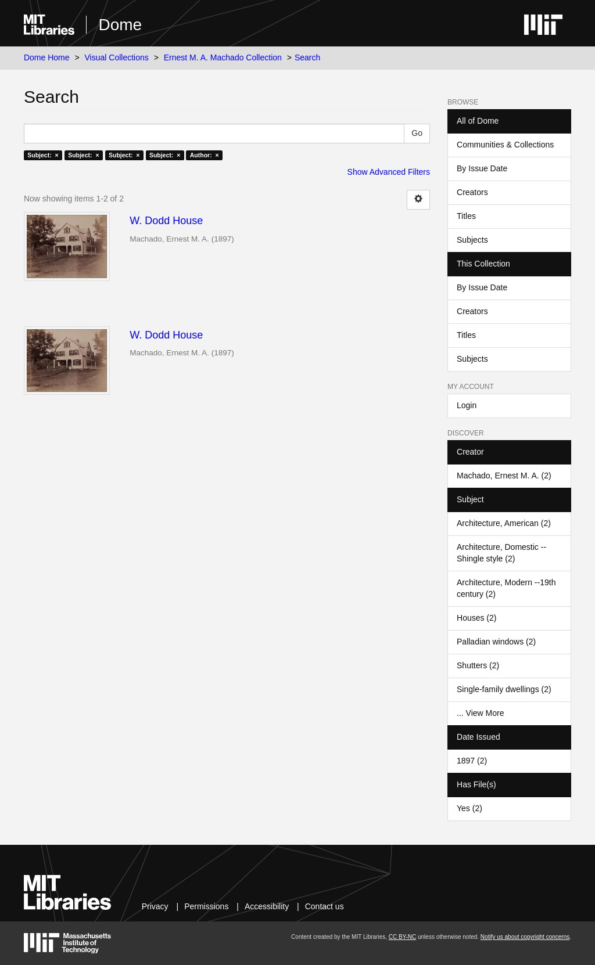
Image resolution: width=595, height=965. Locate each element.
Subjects (472, 239)
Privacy (155, 906)
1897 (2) (472, 760)
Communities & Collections (505, 144)
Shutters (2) (478, 665)
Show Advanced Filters (388, 172)
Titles (466, 216)
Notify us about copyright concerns (525, 937)
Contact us (324, 906)
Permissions (206, 906)
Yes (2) (469, 808)
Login (466, 405)
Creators (472, 192)
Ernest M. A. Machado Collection (223, 57)
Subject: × (42, 155)
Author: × (204, 155)
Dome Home (47, 57)
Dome (120, 25)
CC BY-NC (402, 937)
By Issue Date (482, 168)
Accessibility (267, 906)
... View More (480, 713)
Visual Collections (117, 57)
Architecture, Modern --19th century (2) (506, 588)
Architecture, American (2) (504, 523)
